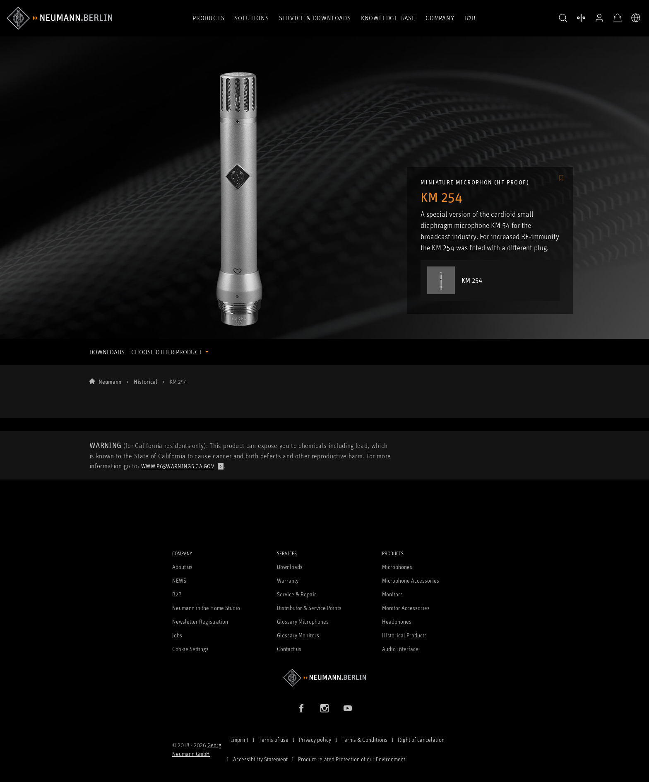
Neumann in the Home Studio (206, 607)
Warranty (287, 580)
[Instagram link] (324, 708)
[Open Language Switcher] (635, 17)
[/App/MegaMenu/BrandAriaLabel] (59, 18)
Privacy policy (315, 739)
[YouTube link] (347, 708)
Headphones (396, 621)
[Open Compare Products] (581, 17)
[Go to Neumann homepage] (324, 678)
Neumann (110, 381)
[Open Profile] (599, 17)
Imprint (239, 739)
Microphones (397, 566)
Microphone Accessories (410, 580)
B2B (470, 18)
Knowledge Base (388, 18)
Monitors (392, 594)
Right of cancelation (421, 739)
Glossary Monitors (298, 635)
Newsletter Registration (200, 621)
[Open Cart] (617, 17)
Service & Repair (296, 594)
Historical (145, 381)
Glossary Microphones (303, 621)
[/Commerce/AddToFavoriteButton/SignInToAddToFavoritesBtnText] (561, 178)
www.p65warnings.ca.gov (177, 466)
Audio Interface (400, 648)
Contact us (289, 648)
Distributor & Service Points (309, 607)
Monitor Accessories (406, 607)
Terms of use (273, 739)
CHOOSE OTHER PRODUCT (167, 352)
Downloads (290, 566)
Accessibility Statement (260, 759)
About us (182, 566)
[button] (563, 18)
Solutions (251, 18)
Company (439, 18)
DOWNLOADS (107, 352)
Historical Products (404, 635)
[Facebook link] (301, 708)
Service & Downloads (315, 18)
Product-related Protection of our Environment (351, 759)
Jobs (177, 635)
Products (208, 18)
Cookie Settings (190, 648)
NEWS (179, 580)
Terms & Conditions (364, 739)
